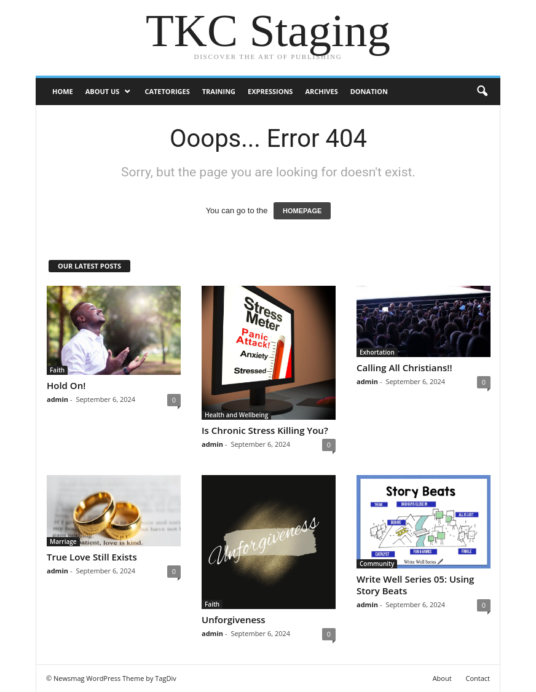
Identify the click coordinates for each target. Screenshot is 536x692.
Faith (57, 370)
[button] (481, 91)
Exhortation (377, 352)
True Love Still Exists (92, 557)
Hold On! (66, 385)
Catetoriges (166, 91)
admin (57, 399)
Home (62, 91)
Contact (477, 678)
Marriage (63, 541)
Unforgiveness (234, 619)
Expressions (270, 91)
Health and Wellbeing (236, 415)
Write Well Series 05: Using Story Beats (415, 585)
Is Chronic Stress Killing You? (265, 430)
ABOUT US (102, 91)
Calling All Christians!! (404, 367)
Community (377, 563)
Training (218, 91)
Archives (321, 91)
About (442, 678)
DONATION (369, 91)
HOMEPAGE (302, 210)
